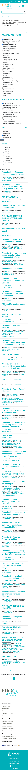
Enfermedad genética (17, 494)
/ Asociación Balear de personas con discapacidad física (13, 466)
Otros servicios (7, 178)
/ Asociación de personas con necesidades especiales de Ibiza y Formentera (14, 454)
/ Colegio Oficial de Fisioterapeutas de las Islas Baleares (13, 280)
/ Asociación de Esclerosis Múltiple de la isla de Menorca (14, 173)
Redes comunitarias (7, 731)
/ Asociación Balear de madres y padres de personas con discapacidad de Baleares (14, 342)
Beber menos (5, 711)
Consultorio (6, 263)
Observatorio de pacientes (9, 736)
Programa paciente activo (9, 738)
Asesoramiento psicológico (11, 332)
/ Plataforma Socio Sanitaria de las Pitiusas (13, 206)
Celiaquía (17, 652)
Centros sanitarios (7, 726)
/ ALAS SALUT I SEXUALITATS (8, 436)
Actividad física (6, 706)
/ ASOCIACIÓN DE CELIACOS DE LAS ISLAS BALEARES (13, 639)
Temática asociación (14, 35)
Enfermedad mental (8, 274)
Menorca (8, 177)
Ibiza (6, 210)
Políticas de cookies (14, 761)
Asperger (5, 336)
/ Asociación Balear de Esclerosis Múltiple (11, 538)
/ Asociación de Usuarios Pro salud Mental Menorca (13, 513)
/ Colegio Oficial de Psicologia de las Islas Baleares (11, 501)
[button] (14, 16)
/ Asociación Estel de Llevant (13, 269)
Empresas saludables (8, 728)
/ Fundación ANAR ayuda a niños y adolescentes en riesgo (12, 565)
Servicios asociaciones (14, 99)
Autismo (11, 336)
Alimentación (5, 708)
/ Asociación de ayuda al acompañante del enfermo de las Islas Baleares (13, 578)
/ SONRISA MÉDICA (10, 197)
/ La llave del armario (10, 354)
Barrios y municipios (7, 721)
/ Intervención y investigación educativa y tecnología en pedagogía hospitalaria (14, 424)
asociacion (6, 358)
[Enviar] (25, 12)
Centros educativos (7, 723)
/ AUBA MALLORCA (10, 657)
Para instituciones (7, 741)
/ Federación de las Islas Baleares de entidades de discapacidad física (12, 525)
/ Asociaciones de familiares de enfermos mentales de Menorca (13, 594)
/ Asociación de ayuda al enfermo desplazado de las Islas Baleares (13, 293)
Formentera (6, 442)
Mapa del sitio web (14, 763)
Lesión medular (19, 264)
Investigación (6, 246)
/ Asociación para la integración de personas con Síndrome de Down (13, 410)
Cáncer (4, 225)
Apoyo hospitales (18, 401)
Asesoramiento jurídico (9, 444)
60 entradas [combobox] (14, 671)
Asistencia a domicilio (9, 261)
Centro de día (6, 473)
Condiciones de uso (14, 758)
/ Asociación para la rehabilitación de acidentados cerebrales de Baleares (14, 366)
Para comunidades (7, 719)
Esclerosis (5, 546)
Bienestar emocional (7, 713)
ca (12, 1)
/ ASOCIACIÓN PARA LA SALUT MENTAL (11, 628)
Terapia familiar (13, 398)
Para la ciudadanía (7, 703)
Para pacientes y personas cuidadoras (12, 734)
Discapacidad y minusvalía (10, 212)
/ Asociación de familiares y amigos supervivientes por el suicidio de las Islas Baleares (13, 552)
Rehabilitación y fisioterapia (11, 372)
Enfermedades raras (15, 249)
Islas (14, 127)
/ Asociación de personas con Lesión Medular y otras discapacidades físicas (14, 255)
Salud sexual (18, 447)
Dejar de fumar (6, 716)
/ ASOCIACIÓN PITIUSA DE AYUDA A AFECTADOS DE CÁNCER (12, 218)
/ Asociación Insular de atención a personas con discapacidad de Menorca (12, 186)
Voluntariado (6, 180)
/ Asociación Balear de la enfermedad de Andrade (12, 240)
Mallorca (8, 200)
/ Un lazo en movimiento (11, 379)
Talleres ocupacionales (16, 474)
